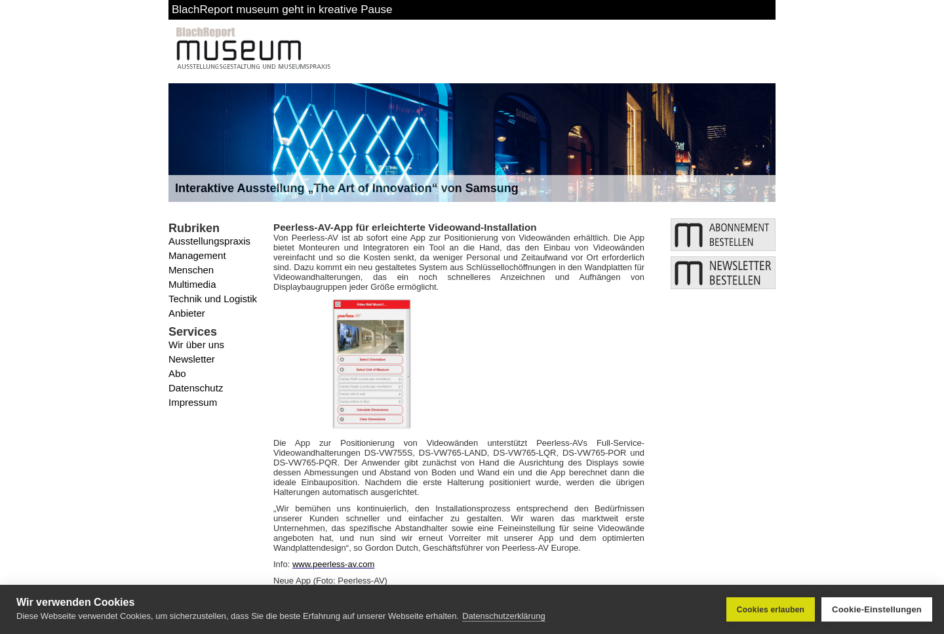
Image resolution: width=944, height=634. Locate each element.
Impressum (192, 402)
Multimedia (192, 284)
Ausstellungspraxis (209, 241)
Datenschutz (195, 387)
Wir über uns (196, 344)
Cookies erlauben (770, 609)
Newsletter (191, 359)
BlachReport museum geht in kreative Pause (282, 9)
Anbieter (186, 313)
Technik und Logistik (212, 298)
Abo (177, 373)
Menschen (191, 269)
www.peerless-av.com (333, 564)
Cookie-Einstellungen (877, 609)
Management (197, 255)
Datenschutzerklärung (503, 616)
